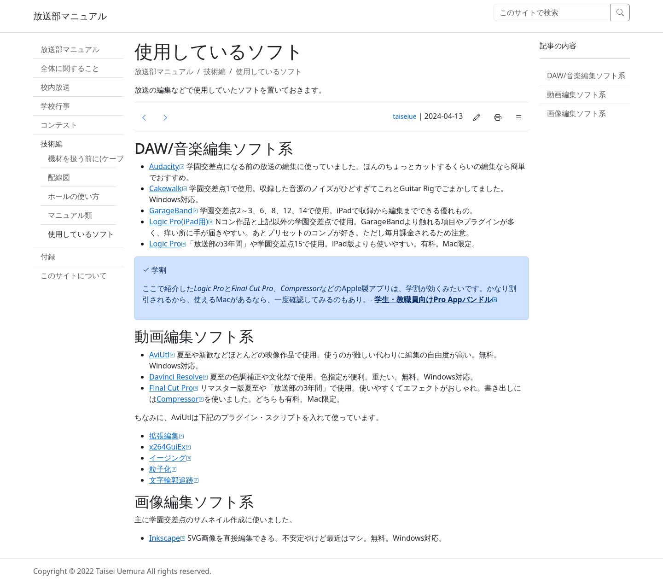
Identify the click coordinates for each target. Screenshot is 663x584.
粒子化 (160, 469)
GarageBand (170, 210)
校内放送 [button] (55, 87)
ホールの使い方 (73, 196)
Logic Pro (165, 244)
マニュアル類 (70, 215)
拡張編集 (164, 436)
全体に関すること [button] (70, 68)
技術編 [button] (52, 144)
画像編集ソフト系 (576, 113)
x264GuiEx (167, 447)
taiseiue (404, 116)
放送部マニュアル (70, 16)
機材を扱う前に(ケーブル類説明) (102, 158)
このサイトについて (74, 275)
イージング (167, 458)
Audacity (164, 166)
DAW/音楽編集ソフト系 (586, 75)
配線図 (59, 177)
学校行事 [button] (55, 106)
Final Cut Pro (171, 388)
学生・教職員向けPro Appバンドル (432, 299)
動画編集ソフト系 (576, 94)
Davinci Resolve (176, 377)
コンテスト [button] (59, 125)
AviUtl (159, 355)
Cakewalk (165, 188)
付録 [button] (48, 256)
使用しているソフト (81, 234)
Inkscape (164, 538)
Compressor (178, 399)
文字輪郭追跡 (171, 480)
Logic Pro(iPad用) (178, 221)
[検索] (552, 12)
